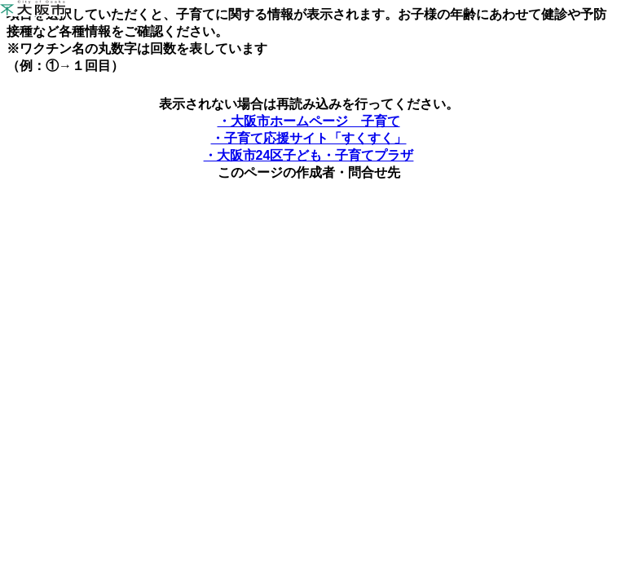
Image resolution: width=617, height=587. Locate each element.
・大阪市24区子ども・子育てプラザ (309, 155)
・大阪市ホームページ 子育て (309, 121)
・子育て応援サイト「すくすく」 (309, 138)
